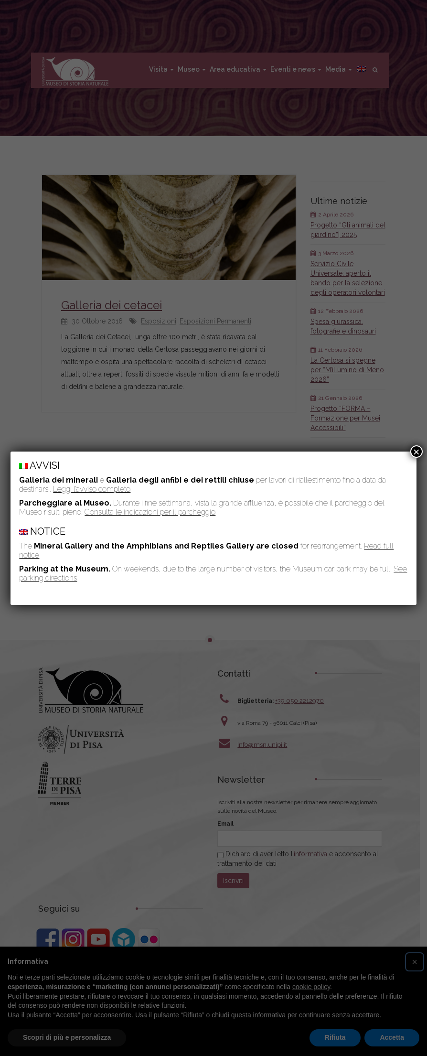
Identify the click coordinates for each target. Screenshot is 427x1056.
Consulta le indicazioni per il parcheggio (150, 512)
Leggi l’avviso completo (91, 489)
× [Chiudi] (416, 451)
